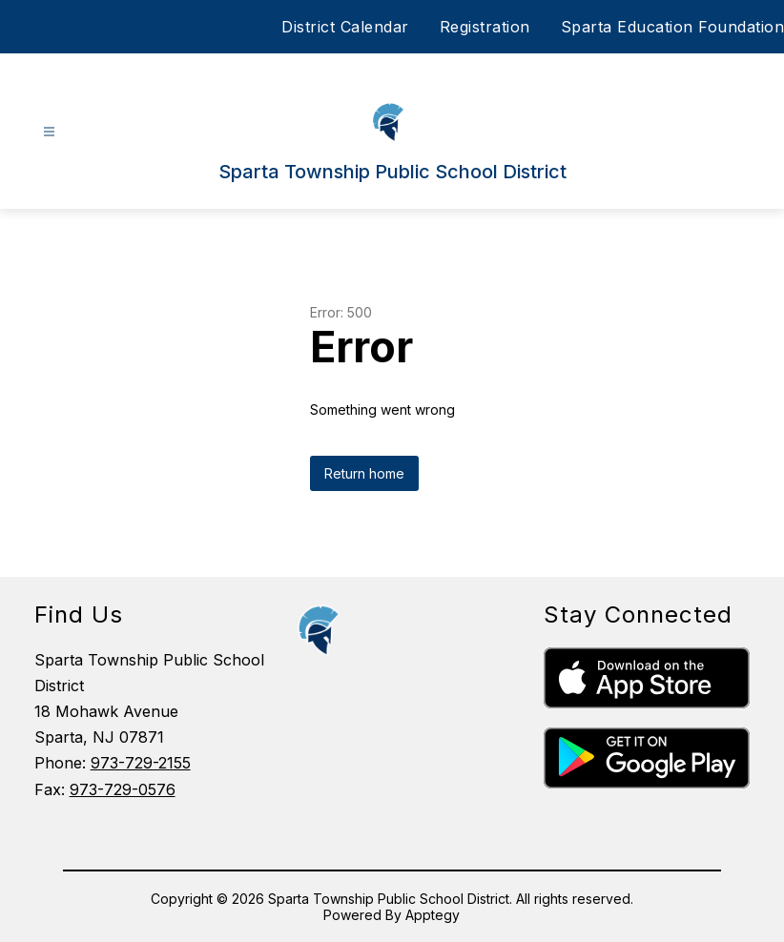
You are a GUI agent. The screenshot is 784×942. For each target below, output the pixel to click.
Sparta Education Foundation (673, 26)
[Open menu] (49, 132)
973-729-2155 (141, 762)
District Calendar (345, 26)
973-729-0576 (122, 789)
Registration (485, 26)
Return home (364, 473)
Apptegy (432, 915)
